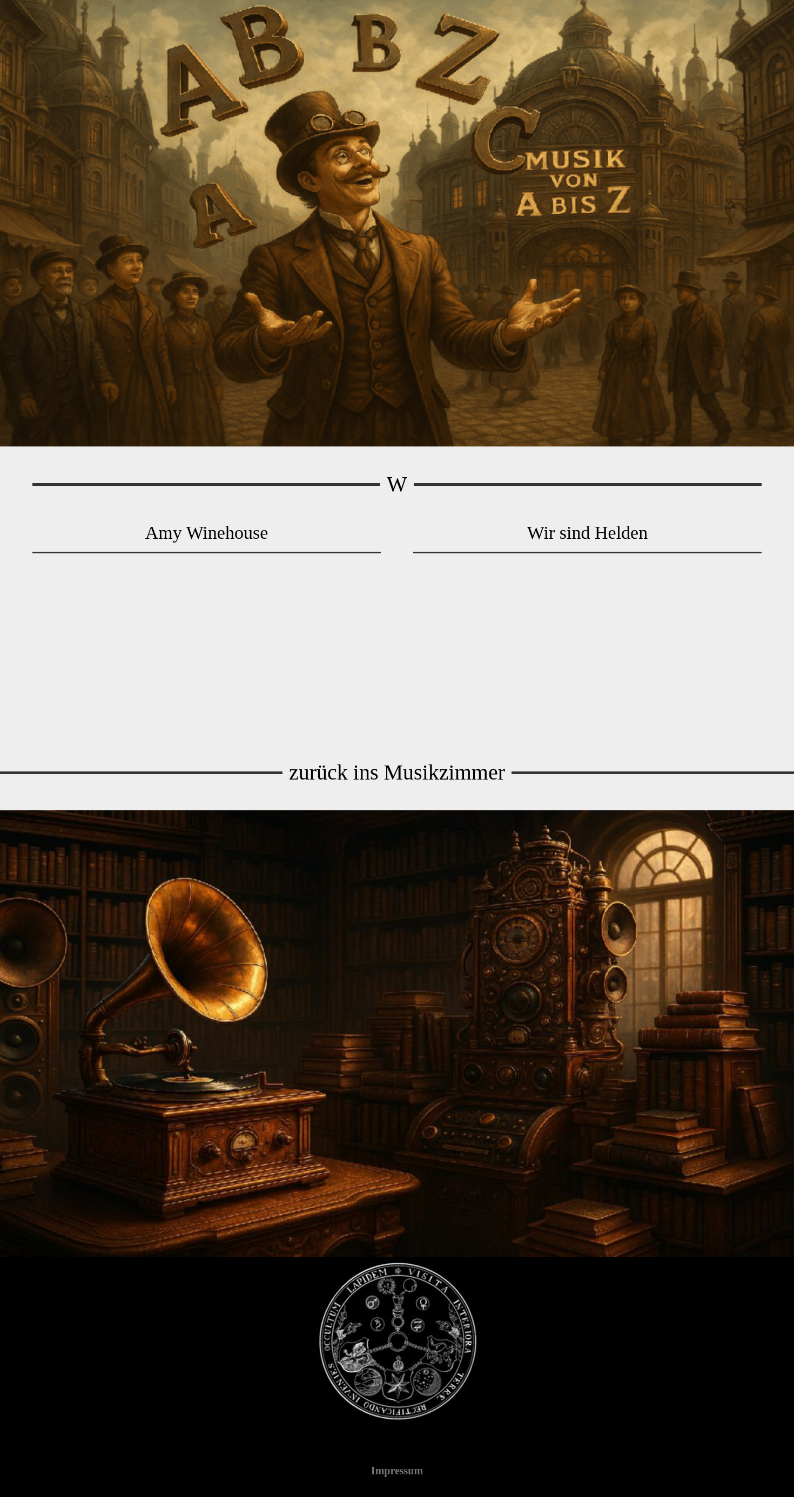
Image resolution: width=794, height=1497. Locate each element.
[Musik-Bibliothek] (397, 1033)
